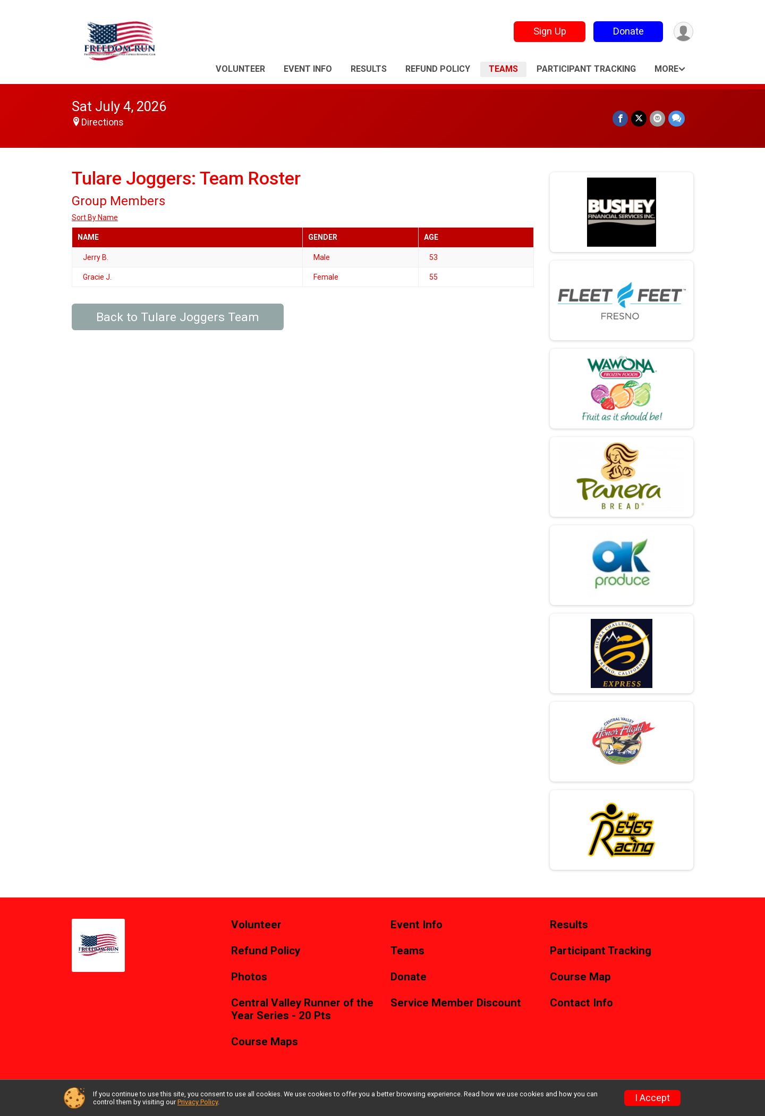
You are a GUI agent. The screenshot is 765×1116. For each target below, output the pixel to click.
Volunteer (240, 69)
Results (369, 69)
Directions (102, 122)
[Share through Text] (676, 118)
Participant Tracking (586, 69)
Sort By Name (95, 217)
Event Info (308, 69)
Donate (628, 31)
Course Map (580, 977)
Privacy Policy (197, 1102)
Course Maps (264, 1042)
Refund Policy (437, 69)
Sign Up (549, 31)
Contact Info (581, 1003)
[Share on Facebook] (620, 118)
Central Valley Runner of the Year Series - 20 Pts (302, 1009)
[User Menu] (683, 31)
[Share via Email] (657, 118)
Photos (249, 977)
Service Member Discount (455, 1003)
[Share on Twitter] (639, 118)
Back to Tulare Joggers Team (177, 317)
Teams (503, 69)
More (666, 69)
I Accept (652, 1098)
